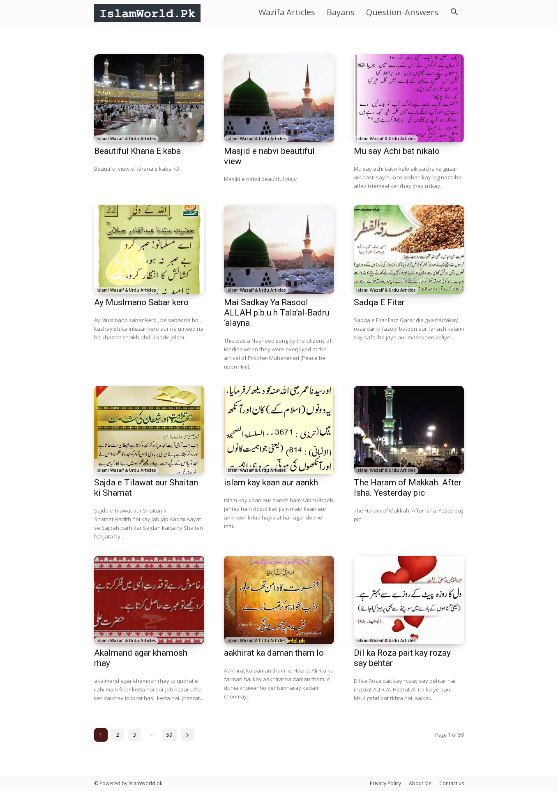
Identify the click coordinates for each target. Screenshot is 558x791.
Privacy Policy (385, 783)
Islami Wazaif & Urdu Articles (126, 138)
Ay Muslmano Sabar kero (141, 302)
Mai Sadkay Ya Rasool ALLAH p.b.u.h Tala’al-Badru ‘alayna (277, 312)
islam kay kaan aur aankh (271, 482)
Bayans (341, 12)
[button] (454, 13)
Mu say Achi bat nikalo (397, 151)
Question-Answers (402, 12)
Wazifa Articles (286, 12)
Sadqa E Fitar (379, 302)
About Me (420, 783)
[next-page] (187, 735)
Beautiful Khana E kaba (137, 151)
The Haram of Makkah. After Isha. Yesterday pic (407, 488)
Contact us (451, 783)
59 (169, 734)
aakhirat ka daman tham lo (274, 653)
